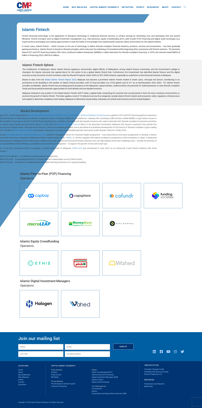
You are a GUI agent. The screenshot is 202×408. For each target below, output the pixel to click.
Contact (21, 382)
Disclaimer (22, 385)
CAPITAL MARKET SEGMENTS (63, 366)
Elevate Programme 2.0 (153, 374)
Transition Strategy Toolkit (154, 369)
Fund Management (99, 386)
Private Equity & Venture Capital (63, 384)
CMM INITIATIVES (151, 365)
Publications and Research (154, 384)
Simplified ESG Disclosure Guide (156, 372)
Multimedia (148, 386)
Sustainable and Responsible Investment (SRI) (109, 394)
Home (20, 370)
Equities (54, 372)
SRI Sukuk (54, 377)
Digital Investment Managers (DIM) (105, 377)
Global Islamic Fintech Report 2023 (60, 80)
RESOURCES (149, 380)
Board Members (24, 375)
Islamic (94, 391)
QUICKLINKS (23, 366)
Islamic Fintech (97, 380)
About (20, 372)
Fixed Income (56, 375)
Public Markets (56, 370)
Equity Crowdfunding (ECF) (102, 372)
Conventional (97, 389)
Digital (94, 370)
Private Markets (57, 381)
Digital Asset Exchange (100, 382)
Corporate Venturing (58, 386)
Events (20, 380)
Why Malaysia (23, 377)
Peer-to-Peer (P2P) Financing (103, 375)
